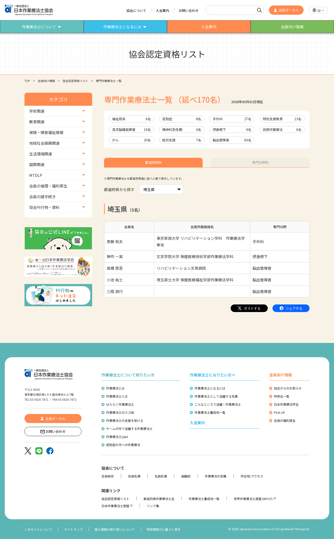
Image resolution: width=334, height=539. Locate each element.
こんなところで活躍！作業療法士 (218, 404)
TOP (27, 81)
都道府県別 (153, 162)
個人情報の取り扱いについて (115, 529)
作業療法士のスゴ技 (120, 412)
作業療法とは (115, 388)
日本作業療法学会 (286, 404)
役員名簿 (134, 476)
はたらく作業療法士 (120, 404)
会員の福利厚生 (285, 420)
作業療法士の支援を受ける (124, 420)
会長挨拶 (107, 476)
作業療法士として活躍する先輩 (216, 396)
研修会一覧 (281, 396)
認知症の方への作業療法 (123, 445)
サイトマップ (73, 529)
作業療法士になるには (210, 388)
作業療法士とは (117, 396)
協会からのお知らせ (288, 388)
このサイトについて (38, 529)
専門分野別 (260, 162)
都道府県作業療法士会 (158, 498)
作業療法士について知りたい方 (128, 375)
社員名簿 (161, 476)
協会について (136, 10)
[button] (318, 10)
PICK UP (279, 412)
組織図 (186, 476)
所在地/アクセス (252, 476)
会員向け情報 (46, 81)
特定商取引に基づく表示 (164, 529)
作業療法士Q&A (117, 436)
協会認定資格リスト (75, 81)
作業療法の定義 (215, 476)
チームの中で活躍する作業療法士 (129, 428)
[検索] (259, 10)
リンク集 (153, 505)
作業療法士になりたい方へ (212, 375)
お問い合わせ (189, 10)
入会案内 (162, 10)
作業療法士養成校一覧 (210, 412)
